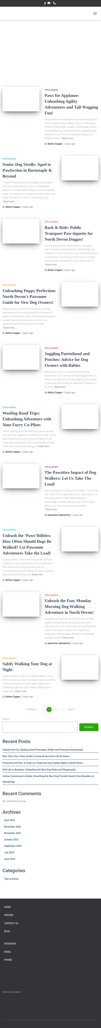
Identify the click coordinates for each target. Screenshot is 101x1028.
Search (6, 719)
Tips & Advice (51, 90)
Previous (32, 709)
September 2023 (13, 846)
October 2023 (11, 839)
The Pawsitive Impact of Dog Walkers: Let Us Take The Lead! (70, 478)
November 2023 (12, 833)
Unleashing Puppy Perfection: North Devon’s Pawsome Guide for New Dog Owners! (29, 296)
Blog (7, 931)
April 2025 (9, 820)
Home (7, 907)
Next (70, 709)
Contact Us (11, 923)
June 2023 (9, 859)
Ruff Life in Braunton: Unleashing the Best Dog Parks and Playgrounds (39, 769)
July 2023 (9, 852)
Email (49, 3)
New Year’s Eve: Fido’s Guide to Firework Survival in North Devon (36, 756)
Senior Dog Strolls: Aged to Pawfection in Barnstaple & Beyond (27, 170)
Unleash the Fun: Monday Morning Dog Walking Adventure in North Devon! (69, 606)
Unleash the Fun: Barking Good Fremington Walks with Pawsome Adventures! (43, 749)
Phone (55, 3)
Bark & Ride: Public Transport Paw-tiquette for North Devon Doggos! (69, 233)
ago (69, 143)
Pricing (8, 915)
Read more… (68, 138)
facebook (45, 4)
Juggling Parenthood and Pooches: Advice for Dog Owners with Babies (67, 359)
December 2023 (12, 826)
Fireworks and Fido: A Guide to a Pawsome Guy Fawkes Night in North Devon (43, 763)
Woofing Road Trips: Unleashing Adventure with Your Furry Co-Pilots (27, 419)
